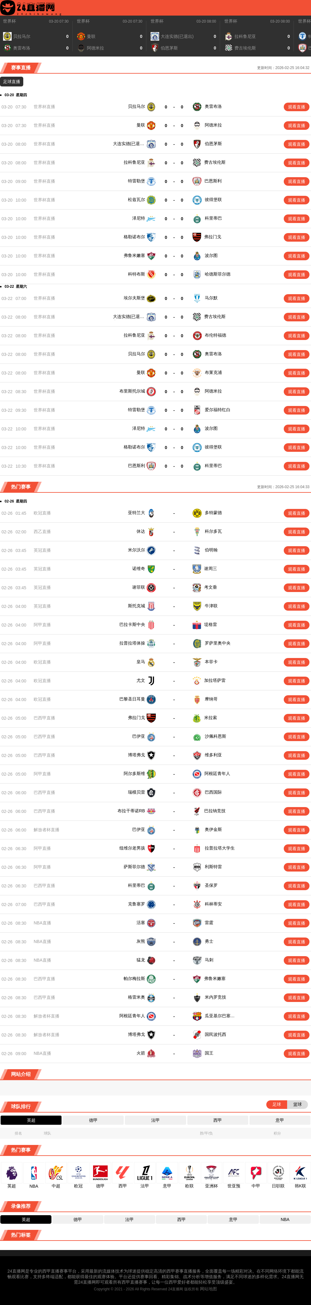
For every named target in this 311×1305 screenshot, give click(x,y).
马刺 (208, 950)
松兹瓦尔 (136, 199)
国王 (208, 1041)
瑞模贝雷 (136, 787)
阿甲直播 (42, 623)
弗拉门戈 (212, 236)
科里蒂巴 (213, 218)
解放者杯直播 (46, 823)
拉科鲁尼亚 (134, 162)
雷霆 (208, 914)
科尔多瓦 (213, 531)
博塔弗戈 (136, 751)
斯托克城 (136, 604)
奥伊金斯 (212, 823)
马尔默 (211, 297)
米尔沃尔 (136, 549)
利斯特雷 (212, 859)
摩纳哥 (211, 696)
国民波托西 (215, 1023)
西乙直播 (42, 531)
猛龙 (141, 950)
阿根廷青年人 (217, 769)
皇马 (141, 659)
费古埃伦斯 (215, 162)
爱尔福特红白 (217, 409)
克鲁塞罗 (136, 896)
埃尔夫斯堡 (134, 297)
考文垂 (210, 586)
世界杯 (9, 21)
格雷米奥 (136, 987)
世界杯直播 (44, 106)
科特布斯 (136, 274)
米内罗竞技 (215, 987)
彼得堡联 (213, 199)
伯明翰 (211, 549)
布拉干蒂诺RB (131, 805)
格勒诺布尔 (134, 236)
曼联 (141, 124)
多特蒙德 (213, 512)
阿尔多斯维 (134, 769)
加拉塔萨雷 (215, 677)
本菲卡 (211, 659)
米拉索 (210, 715)
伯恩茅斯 (213, 143)
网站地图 (208, 1276)
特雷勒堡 (136, 180)
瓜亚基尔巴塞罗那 (221, 1005)
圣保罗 (210, 877)
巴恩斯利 (213, 180)
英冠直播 (42, 550)
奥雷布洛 (213, 106)
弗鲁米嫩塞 (134, 255)
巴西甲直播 (44, 715)
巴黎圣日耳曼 (132, 696)
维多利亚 (212, 751)
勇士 (208, 932)
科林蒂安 (212, 896)
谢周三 (210, 568)
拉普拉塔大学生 (219, 841)
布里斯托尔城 (132, 391)
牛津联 (210, 604)
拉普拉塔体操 (132, 640)
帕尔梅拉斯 (134, 968)
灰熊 (141, 932)
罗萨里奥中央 (217, 640)
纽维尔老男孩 (132, 841)
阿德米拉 (213, 124)
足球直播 (11, 81)
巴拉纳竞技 (215, 805)
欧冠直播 (42, 512)
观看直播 (296, 106)
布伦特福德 (215, 335)
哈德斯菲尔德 (217, 274)
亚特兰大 (136, 512)
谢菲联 (138, 586)
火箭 (141, 1041)
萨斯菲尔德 (134, 859)
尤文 (141, 677)
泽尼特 (138, 218)
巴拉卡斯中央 (132, 622)
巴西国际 (212, 787)
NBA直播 (42, 914)
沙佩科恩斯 (215, 733)
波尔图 (211, 255)
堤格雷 (210, 622)
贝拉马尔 (136, 106)
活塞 (141, 914)
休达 (141, 531)
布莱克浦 (213, 372)
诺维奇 (138, 568)
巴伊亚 (138, 733)
